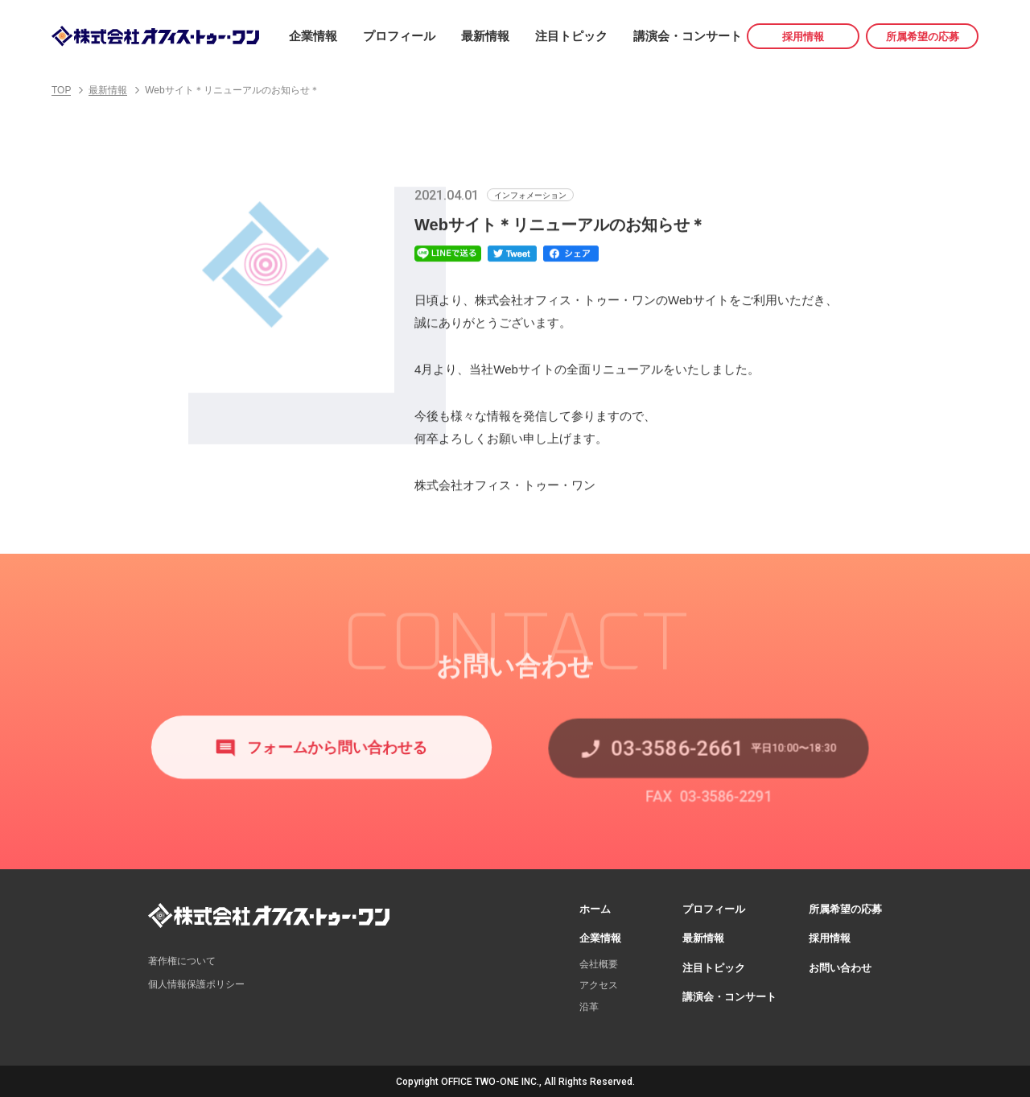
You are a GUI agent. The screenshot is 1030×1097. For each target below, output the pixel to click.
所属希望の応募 (922, 37)
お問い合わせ (840, 966)
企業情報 (313, 36)
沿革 (589, 1005)
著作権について (182, 959)
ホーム (595, 907)
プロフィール (399, 36)
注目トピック (571, 36)
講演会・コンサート (687, 36)
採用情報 (803, 37)
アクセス (598, 983)
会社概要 (598, 962)
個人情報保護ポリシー (196, 982)
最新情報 (485, 36)
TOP (61, 90)
